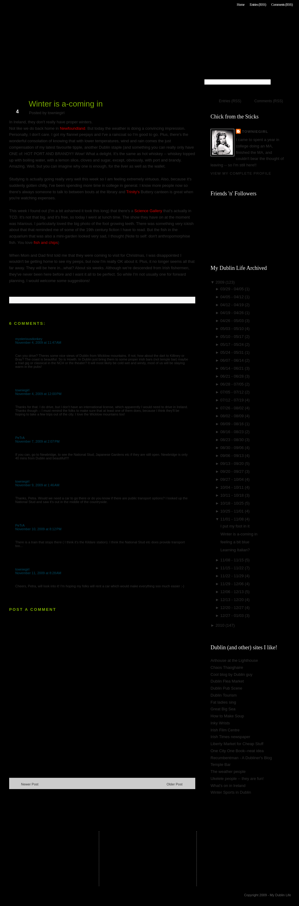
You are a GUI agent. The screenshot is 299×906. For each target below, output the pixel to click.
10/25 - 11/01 (232, 511)
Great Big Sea (223, 709)
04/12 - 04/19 (232, 305)
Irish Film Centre (225, 730)
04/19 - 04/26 (232, 312)
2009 (220, 282)
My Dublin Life (87, 21)
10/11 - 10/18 (232, 495)
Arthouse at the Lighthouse (234, 660)
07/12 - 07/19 (232, 400)
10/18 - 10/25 (232, 503)
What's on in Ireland (228, 785)
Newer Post (29, 784)
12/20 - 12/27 (232, 607)
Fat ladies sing (223, 702)
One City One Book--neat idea (237, 750)
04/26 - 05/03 (232, 320)
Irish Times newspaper (230, 736)
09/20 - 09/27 (232, 471)
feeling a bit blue (234, 542)
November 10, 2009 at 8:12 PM (38, 529)
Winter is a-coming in (66, 103)
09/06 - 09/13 (232, 455)
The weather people (228, 771)
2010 (220, 625)
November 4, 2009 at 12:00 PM (38, 394)
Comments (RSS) (282, 4)
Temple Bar (221, 764)
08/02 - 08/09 (232, 416)
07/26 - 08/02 (232, 408)
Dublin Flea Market (227, 681)
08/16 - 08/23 (232, 431)
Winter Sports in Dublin (231, 792)
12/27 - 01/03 (232, 615)
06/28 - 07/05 (232, 384)
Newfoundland (72, 128)
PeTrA (20, 438)
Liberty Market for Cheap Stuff (237, 743)
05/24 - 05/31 (232, 352)
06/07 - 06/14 (232, 360)
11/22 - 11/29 (232, 576)
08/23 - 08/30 (232, 439)
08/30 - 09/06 (232, 447)
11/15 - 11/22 (232, 568)
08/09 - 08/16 (232, 424)
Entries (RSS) (258, 4)
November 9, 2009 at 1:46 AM (37, 485)
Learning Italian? (235, 550)
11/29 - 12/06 (232, 584)
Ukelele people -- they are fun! (237, 778)
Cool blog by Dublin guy (231, 674)
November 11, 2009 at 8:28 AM (38, 573)
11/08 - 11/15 (232, 560)
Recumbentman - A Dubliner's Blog (241, 758)
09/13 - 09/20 (232, 463)
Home (240, 4)
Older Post (174, 784)
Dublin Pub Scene (226, 688)
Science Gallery (148, 210)
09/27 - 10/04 (232, 479)
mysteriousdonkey (28, 339)
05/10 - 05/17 (232, 336)
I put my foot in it (234, 526)
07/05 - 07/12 (232, 392)
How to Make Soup (227, 716)
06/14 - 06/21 (232, 368)
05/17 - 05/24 (232, 344)
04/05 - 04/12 (232, 297)
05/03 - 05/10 (232, 328)
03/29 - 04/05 (232, 289)
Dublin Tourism (224, 695)
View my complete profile (241, 173)
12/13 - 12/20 (232, 599)
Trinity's (133, 192)
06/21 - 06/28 (232, 376)
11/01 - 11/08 (232, 519)
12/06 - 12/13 (232, 591)
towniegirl (22, 390)
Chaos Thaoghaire (227, 667)
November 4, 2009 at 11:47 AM (38, 342)
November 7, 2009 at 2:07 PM (37, 441)
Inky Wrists (220, 723)
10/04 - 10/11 (232, 487)
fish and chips (46, 242)
